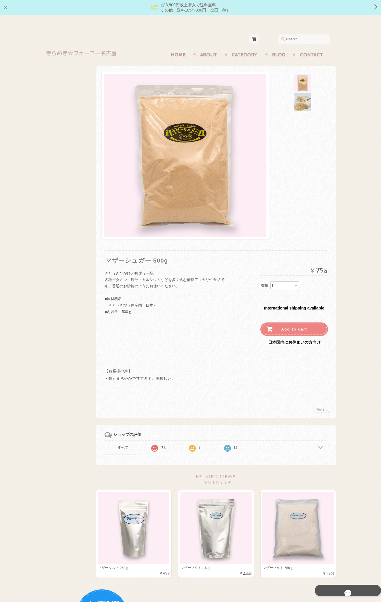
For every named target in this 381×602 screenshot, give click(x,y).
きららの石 (61, 140)
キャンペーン (63, 219)
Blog (278, 44)
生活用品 (59, 174)
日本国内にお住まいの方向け (294, 331)
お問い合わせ (64, 334)
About (208, 44)
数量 (264, 274)
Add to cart (294, 318)
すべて (138, 436)
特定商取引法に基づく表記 (74, 357)
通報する (322, 398)
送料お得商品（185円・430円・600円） (75, 267)
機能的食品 (61, 151)
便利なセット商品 (67, 253)
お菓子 (58, 185)
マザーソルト (63, 128)
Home (178, 44)
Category (245, 44)
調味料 (58, 162)
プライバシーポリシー (71, 345)
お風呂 (58, 242)
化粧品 (58, 208)
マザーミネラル (65, 231)
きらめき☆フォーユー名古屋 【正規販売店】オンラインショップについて (76, 317)
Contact (311, 44)
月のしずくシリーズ (69, 196)
